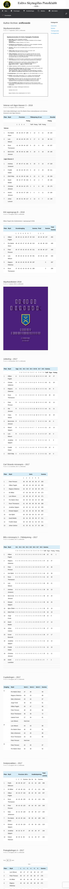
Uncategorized (55, 33)
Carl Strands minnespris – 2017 (16, 464)
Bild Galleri (53, 11)
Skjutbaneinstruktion (11, 28)
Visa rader (8, 860)
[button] (8, 868)
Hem (4, 11)
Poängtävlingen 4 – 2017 (13, 850)
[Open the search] (66, 13)
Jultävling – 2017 (10, 359)
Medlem (41, 11)
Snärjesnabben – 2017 (12, 763)
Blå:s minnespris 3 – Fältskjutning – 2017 (20, 537)
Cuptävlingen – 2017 (11, 677)
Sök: (29, 864)
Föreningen (15, 11)
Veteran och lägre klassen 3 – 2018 (18, 105)
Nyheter (53, 28)
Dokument (53, 26)
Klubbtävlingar (28, 11)
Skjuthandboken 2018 (12, 282)
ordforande (24, 23)
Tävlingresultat (55, 31)
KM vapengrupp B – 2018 (14, 212)
